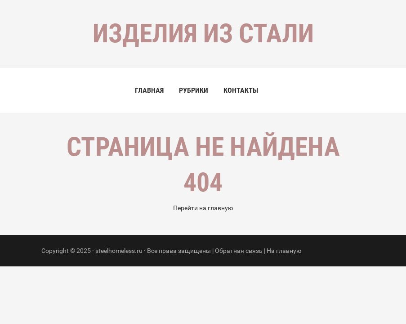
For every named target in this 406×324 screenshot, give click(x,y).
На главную (284, 250)
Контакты (240, 90)
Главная (149, 90)
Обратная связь (239, 250)
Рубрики (193, 90)
